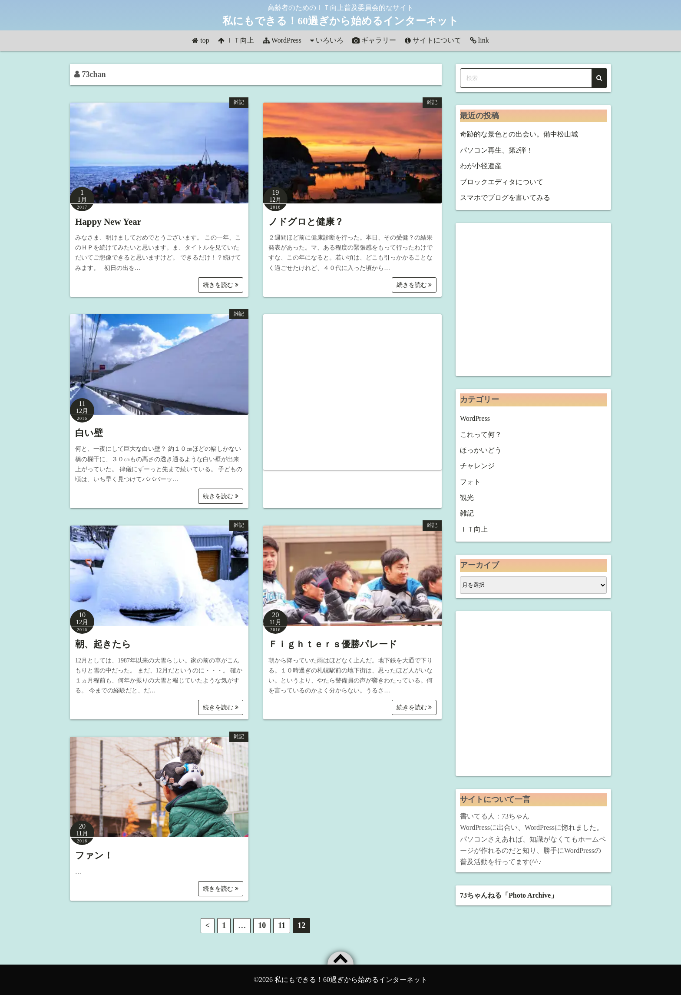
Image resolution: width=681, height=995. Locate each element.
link (483, 40)
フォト (470, 482)
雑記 (239, 102)
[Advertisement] (352, 392)
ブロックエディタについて (501, 182)
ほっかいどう (481, 450)
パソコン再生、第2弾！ (496, 150)
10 (262, 925)
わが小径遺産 (481, 166)
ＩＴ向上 (240, 40)
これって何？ (481, 434)
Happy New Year (108, 221)
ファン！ (94, 855)
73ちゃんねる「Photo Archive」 (509, 895)
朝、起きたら (103, 644)
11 (281, 925)
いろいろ (330, 40)
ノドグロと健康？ (306, 221)
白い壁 (89, 433)
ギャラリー (378, 40)
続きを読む (220, 285)
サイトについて (437, 40)
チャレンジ (477, 465)
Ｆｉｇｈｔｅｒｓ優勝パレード (332, 644)
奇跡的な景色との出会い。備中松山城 (519, 134)
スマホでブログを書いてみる (505, 197)
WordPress (286, 40)
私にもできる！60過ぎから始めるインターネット (340, 21)
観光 (467, 497)
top (204, 40)
